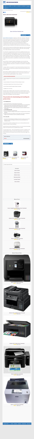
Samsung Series (17, 177)
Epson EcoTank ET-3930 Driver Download (24, 157)
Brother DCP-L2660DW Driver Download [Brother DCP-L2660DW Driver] (17, 218)
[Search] (17, 164)
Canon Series (17, 170)
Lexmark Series (17, 179)
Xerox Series (17, 181)
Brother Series (17, 174)
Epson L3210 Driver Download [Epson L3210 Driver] (17, 282)
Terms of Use (29, 423)
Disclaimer (19, 423)
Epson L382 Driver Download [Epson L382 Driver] (17, 238)
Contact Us (15, 423)
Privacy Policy (24, 423)
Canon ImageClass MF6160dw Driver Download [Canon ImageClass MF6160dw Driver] (17, 208)
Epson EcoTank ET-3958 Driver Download (15, 157)
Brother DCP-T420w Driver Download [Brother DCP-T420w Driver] (17, 343)
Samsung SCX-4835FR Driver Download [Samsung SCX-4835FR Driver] (17, 228)
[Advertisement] (9, 35)
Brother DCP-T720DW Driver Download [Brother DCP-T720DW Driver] (17, 312)
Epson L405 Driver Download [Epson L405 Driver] (17, 374)
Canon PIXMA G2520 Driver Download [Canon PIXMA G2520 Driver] (17, 248)
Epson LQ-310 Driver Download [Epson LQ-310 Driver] (17, 404)
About (12, 423)
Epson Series (17, 172)
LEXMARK (28, 6)
